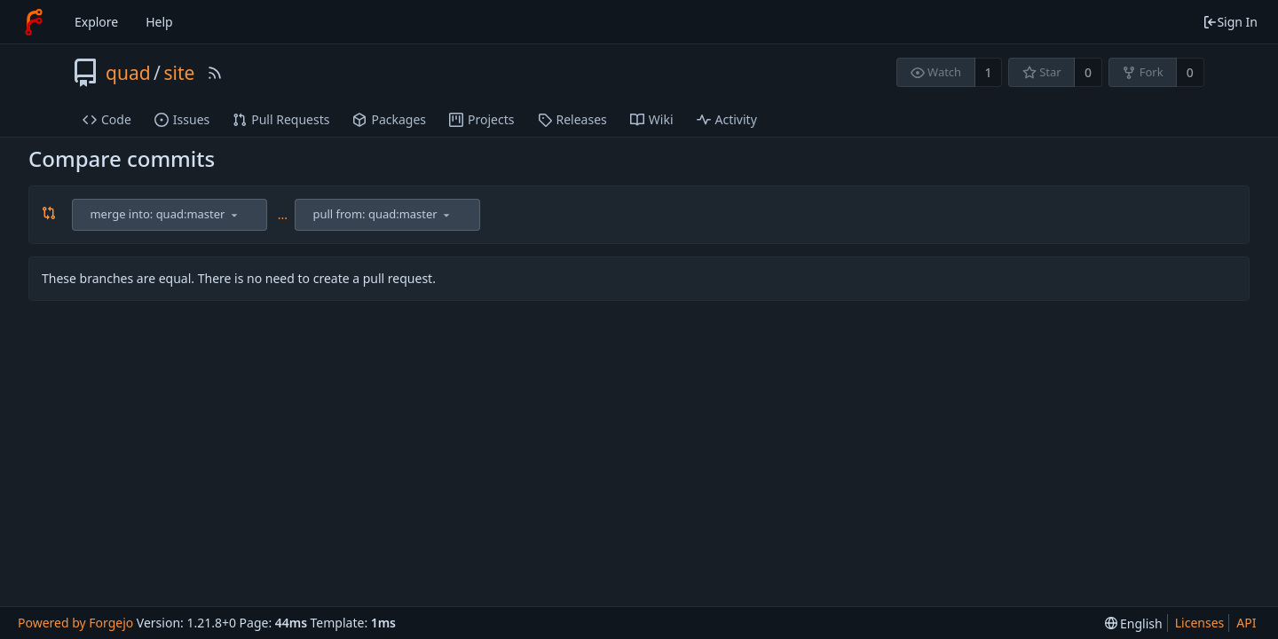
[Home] (34, 22)
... (283, 214)
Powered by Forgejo (75, 622)
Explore (96, 21)
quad (128, 73)
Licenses (1200, 622)
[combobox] (171, 215)
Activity (727, 119)
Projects (481, 119)
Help (159, 21)
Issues (181, 119)
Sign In (1230, 21)
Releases (572, 119)
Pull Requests (281, 119)
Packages (389, 119)
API (1246, 622)
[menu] (234, 215)
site (178, 73)
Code (107, 119)
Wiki (652, 119)
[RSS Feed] (215, 73)
